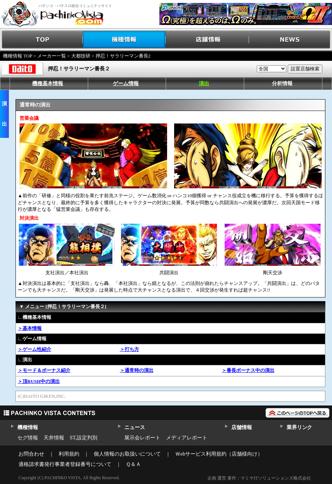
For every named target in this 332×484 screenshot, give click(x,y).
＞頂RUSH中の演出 (39, 381)
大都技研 (80, 56)
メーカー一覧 (51, 56)
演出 (204, 83)
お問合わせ (31, 454)
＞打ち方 (129, 349)
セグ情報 (27, 438)
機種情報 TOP (17, 56)
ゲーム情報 (126, 83)
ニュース (134, 427)
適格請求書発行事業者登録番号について (64, 464)
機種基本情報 (47, 83)
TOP (41, 39)
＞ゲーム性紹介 (34, 349)
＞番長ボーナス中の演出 (248, 370)
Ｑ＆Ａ (133, 464)
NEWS (290, 39)
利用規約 (69, 454)
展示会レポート (142, 438)
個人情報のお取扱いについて (127, 454)
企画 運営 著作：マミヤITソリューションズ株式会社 (259, 478)
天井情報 (54, 438)
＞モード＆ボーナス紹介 (44, 370)
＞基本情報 (30, 328)
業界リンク (299, 427)
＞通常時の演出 (136, 370)
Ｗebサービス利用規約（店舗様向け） (219, 454)
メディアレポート (186, 438)
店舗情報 (207, 39)
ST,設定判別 (83, 438)
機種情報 (124, 39)
